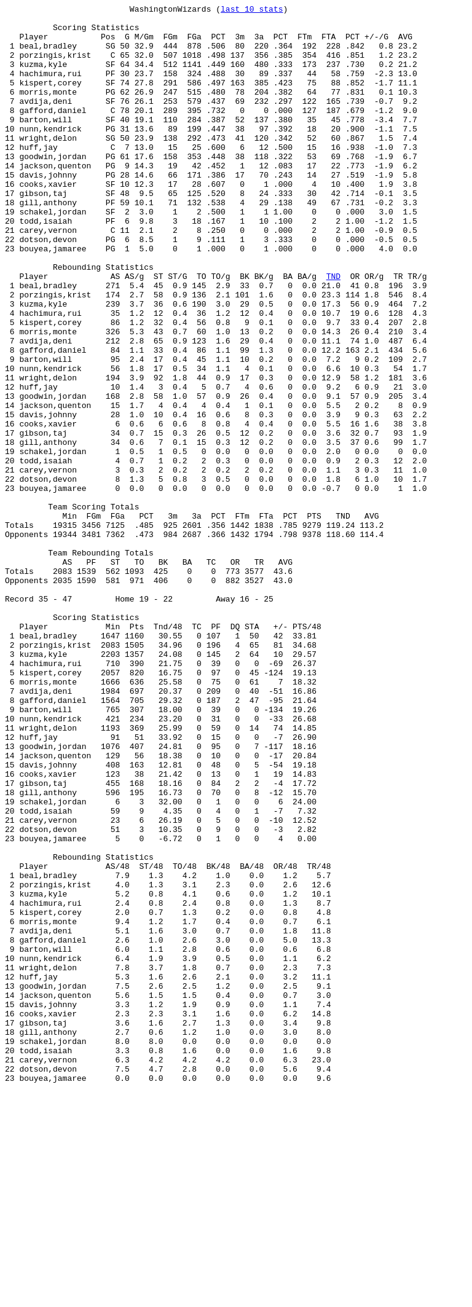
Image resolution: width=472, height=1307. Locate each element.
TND (333, 331)
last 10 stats (252, 10)
